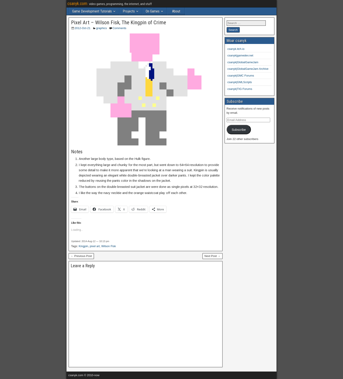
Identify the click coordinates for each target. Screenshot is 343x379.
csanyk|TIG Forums (240, 89)
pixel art (95, 246)
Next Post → (212, 256)
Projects (129, 11)
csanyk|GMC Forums (241, 75)
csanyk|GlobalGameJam (243, 62)
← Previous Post (81, 256)
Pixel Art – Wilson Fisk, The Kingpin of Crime (118, 22)
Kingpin (83, 246)
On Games (152, 11)
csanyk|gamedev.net (240, 55)
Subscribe (239, 129)
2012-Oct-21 (82, 28)
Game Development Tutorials (92, 11)
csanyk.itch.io (236, 49)
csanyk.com (77, 3)
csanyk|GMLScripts (240, 82)
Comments (119, 28)
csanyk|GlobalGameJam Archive (248, 68)
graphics (101, 28)
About (176, 11)
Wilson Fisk (108, 246)
